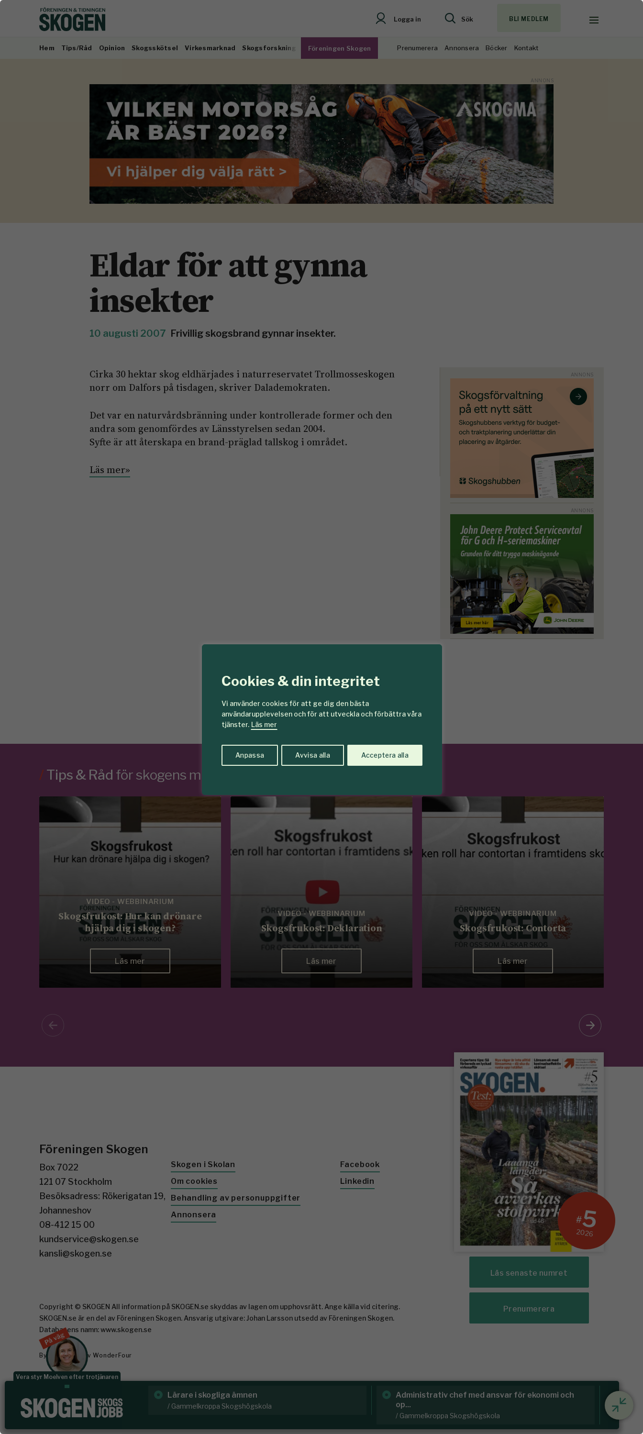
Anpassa (249, 754)
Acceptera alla (384, 754)
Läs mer (264, 724)
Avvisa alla (311, 754)
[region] (321, 717)
